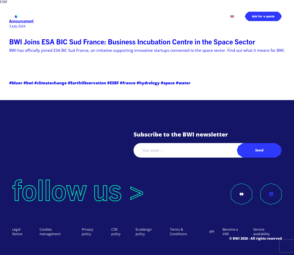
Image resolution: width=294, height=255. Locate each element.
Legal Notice (17, 231)
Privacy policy (87, 231)
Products (76, 16)
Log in (188, 16)
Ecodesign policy (144, 231)
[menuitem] (232, 16)
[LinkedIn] (271, 194)
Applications (108, 16)
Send (259, 150)
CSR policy (115, 231)
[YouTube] (241, 194)
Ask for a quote (263, 16)
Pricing (138, 16)
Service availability (261, 231)
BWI (56, 16)
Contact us (211, 16)
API (211, 231)
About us (161, 16)
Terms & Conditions (178, 231)
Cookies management (50, 231)
